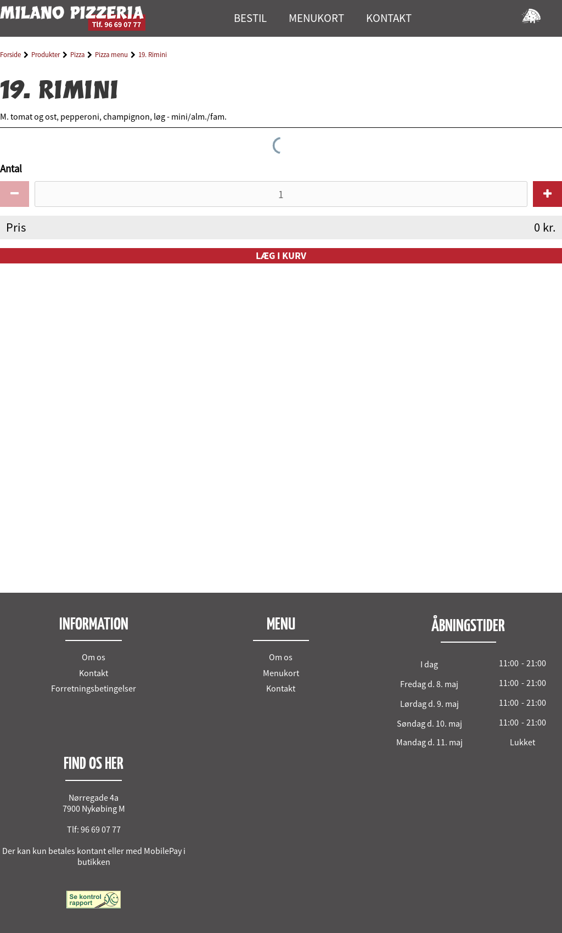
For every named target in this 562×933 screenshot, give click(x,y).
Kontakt (93, 672)
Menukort (281, 672)
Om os (93, 656)
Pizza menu (111, 54)
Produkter (45, 54)
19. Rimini (152, 54)
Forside (10, 54)
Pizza (77, 54)
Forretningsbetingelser (93, 688)
